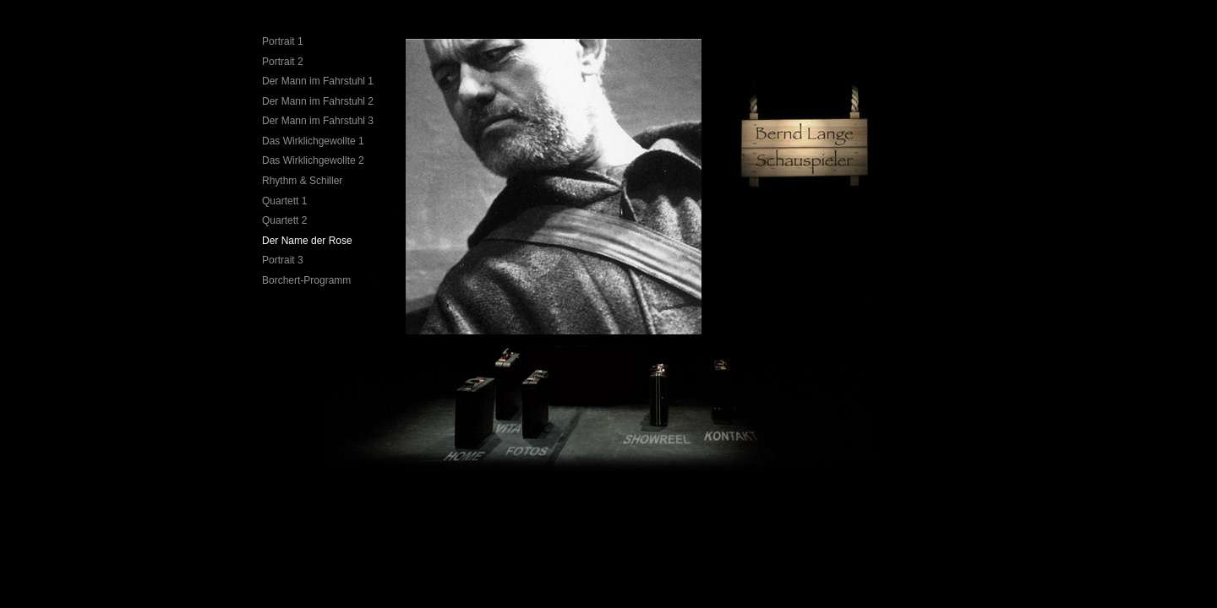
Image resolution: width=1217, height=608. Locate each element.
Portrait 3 (282, 260)
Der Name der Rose (307, 241)
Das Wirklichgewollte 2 (313, 160)
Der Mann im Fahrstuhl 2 (318, 101)
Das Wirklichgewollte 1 (313, 141)
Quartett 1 (284, 201)
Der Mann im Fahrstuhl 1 (318, 81)
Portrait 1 (282, 41)
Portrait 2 (282, 62)
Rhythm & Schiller (302, 181)
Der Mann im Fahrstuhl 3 (318, 121)
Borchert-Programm (306, 280)
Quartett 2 (284, 220)
